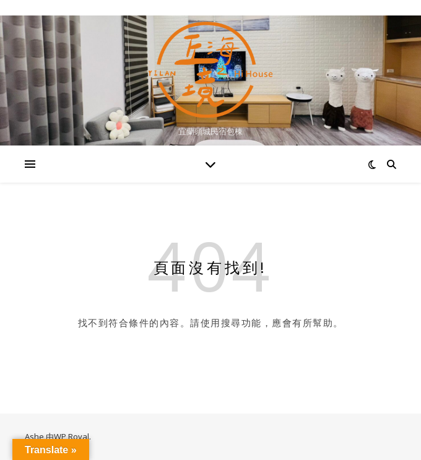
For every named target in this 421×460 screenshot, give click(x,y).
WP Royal (71, 436)
